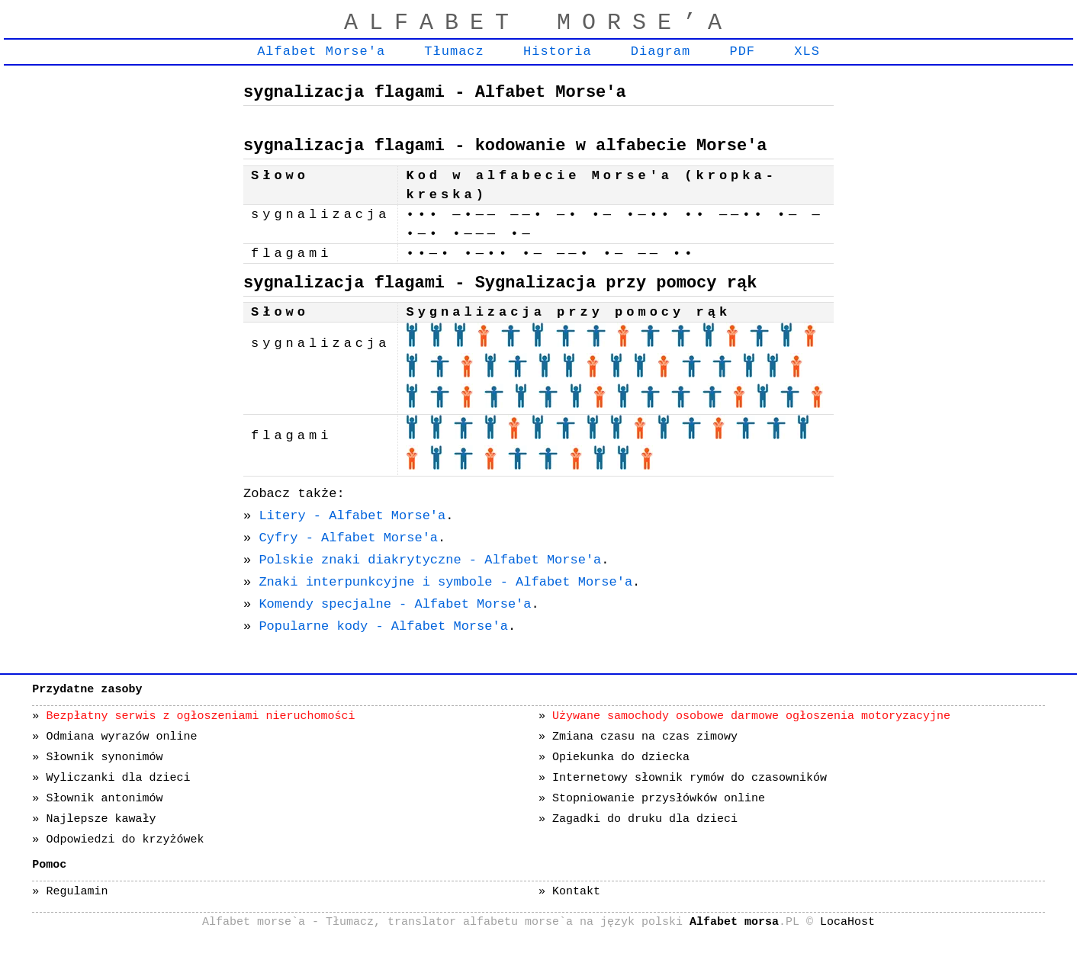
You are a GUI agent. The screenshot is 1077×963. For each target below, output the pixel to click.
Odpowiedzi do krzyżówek (125, 839)
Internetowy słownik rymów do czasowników (689, 778)
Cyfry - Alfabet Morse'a (348, 538)
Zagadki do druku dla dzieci (645, 819)
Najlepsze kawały (101, 819)
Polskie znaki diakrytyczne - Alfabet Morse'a (430, 560)
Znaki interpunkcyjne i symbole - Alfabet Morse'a (445, 582)
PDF (742, 51)
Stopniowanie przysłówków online (658, 798)
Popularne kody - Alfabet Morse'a (383, 626)
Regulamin (77, 891)
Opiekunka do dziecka (621, 757)
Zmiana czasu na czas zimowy (645, 736)
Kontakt (576, 891)
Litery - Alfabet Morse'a (352, 516)
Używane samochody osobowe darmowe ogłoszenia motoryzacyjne (751, 716)
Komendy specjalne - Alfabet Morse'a (395, 604)
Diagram (660, 51)
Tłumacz (454, 51)
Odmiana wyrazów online (121, 736)
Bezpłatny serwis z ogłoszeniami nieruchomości (200, 716)
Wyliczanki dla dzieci (118, 778)
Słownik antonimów (104, 798)
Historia (557, 51)
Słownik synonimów (104, 757)
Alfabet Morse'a (321, 51)
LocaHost (847, 922)
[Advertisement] (118, 302)
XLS (807, 51)
